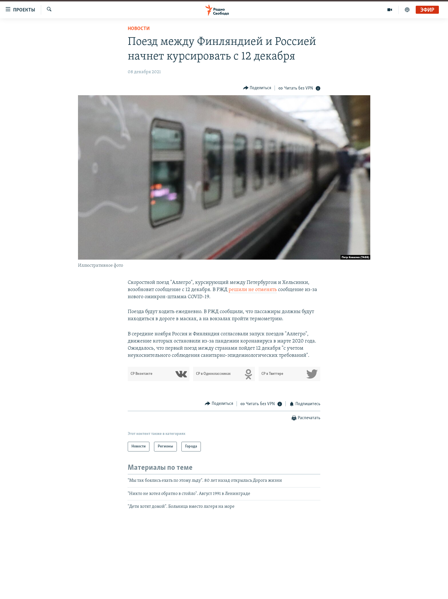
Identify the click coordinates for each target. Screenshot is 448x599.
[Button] (257, 87)
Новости (139, 28)
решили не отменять (253, 289)
